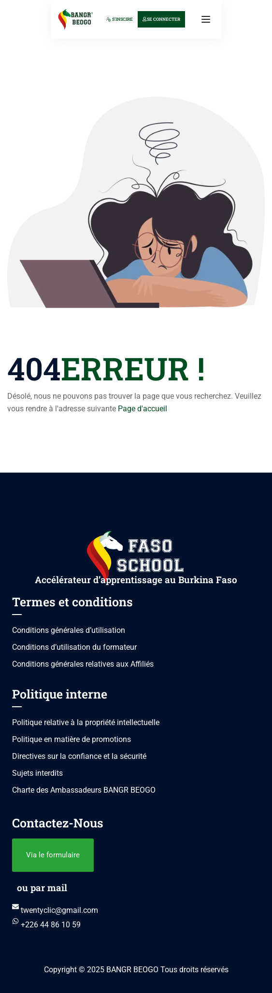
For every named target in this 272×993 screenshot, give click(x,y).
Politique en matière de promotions (71, 739)
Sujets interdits (37, 773)
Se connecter (161, 19)
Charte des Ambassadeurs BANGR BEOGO (84, 790)
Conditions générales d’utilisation (68, 630)
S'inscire (119, 19)
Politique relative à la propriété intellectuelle (85, 722)
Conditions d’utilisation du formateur (74, 647)
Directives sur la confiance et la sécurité (79, 756)
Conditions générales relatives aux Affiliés (83, 664)
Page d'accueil (142, 408)
